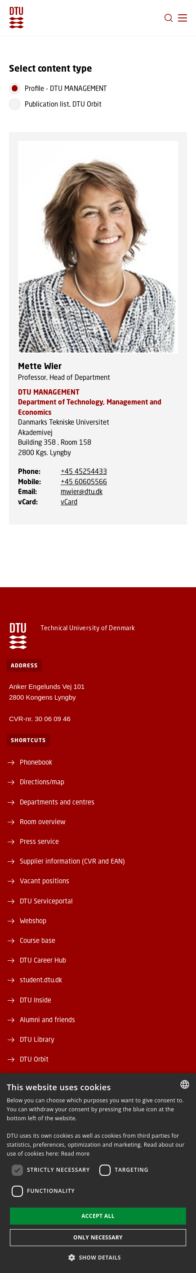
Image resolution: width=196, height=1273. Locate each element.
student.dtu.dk (41, 980)
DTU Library (37, 1039)
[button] (182, 18)
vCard (69, 502)
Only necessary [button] (98, 1237)
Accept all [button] (98, 1216)
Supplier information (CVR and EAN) (72, 861)
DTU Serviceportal (46, 901)
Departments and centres (57, 802)
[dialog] (98, 1173)
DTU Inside (35, 1000)
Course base (37, 940)
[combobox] (184, 1084)
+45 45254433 (84, 471)
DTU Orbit (34, 1059)
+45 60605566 (84, 481)
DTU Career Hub (43, 960)
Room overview (43, 821)
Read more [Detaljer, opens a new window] (75, 1153)
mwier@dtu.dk (81, 491)
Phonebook (36, 762)
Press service (39, 841)
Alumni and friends (47, 1019)
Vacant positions (44, 881)
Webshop (33, 920)
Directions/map (42, 782)
